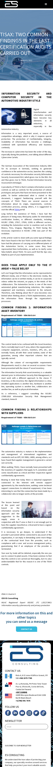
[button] (46, 4)
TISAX (17, 209)
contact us (26, 629)
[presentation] (26, 736)
